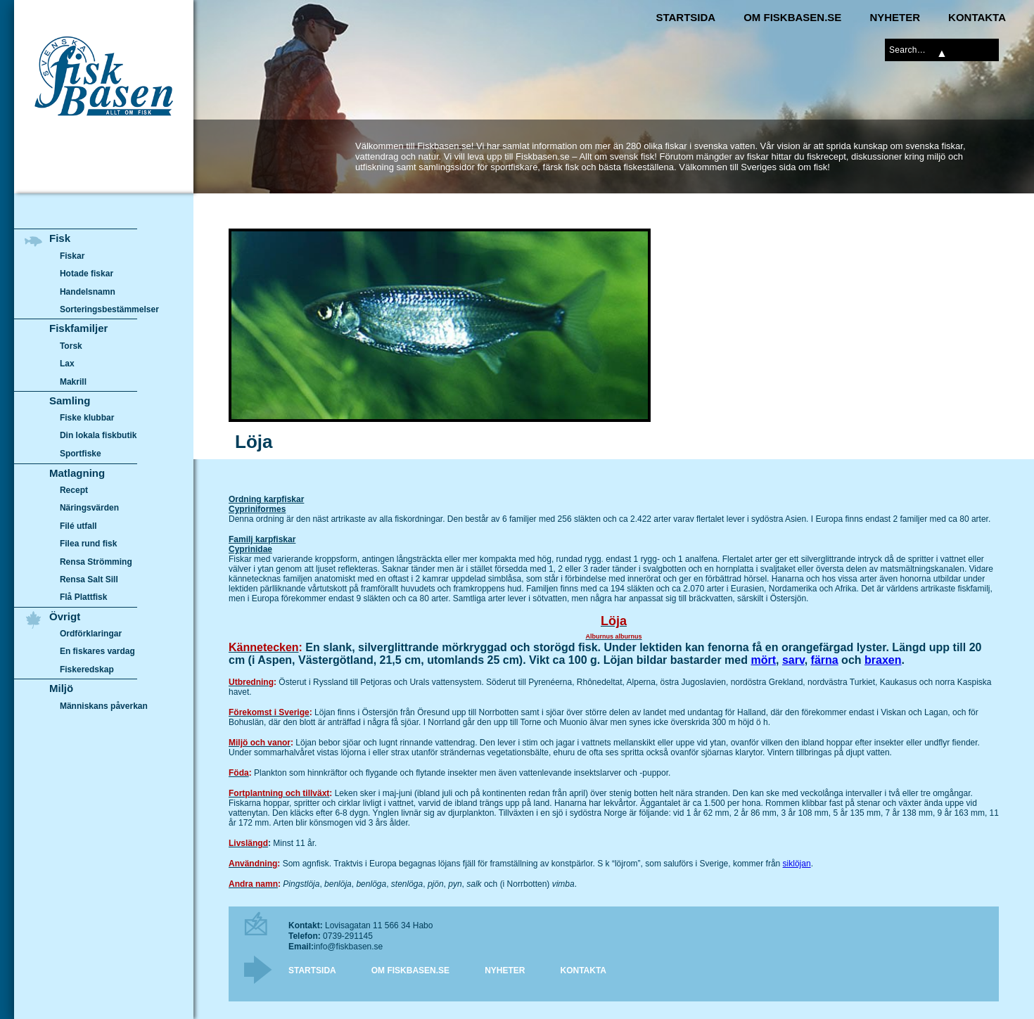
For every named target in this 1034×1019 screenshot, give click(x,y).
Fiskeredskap (87, 669)
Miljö (61, 688)
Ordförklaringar (91, 634)
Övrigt (64, 616)
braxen (882, 660)
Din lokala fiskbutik (98, 436)
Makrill (73, 382)
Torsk (71, 346)
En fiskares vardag (97, 652)
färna (824, 660)
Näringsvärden (89, 508)
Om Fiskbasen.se (792, 17)
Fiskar (72, 256)
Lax (67, 363)
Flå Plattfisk (83, 597)
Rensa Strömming (96, 562)
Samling (69, 400)
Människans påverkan (104, 706)
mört (763, 660)
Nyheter (894, 17)
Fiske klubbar (87, 418)
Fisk (59, 238)
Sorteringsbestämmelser (109, 309)
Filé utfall (78, 526)
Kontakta (977, 17)
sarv (793, 660)
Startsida (685, 17)
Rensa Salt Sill (89, 579)
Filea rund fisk (88, 544)
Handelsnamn (87, 292)
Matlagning (77, 473)
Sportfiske (80, 454)
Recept (74, 490)
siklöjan (797, 864)
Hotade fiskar (86, 273)
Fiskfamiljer (78, 328)
